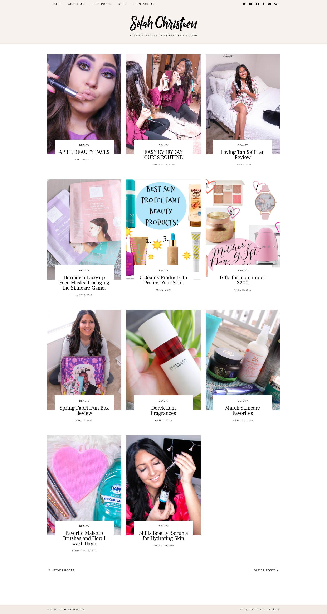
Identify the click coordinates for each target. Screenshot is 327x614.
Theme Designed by (260, 609)
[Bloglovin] (263, 4)
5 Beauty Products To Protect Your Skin (163, 280)
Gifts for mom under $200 (242, 280)
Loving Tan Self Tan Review (242, 155)
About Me (76, 4)
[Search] (276, 4)
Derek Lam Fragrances (163, 410)
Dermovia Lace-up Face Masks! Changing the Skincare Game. (84, 282)
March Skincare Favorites (242, 410)
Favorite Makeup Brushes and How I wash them (84, 538)
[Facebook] (257, 4)
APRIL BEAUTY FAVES (84, 152)
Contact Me (144, 4)
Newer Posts (61, 570)
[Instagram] (244, 4)
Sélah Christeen (163, 23)
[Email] (270, 4)
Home (56, 4)
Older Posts (266, 570)
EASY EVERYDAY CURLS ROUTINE (163, 155)
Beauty (84, 145)
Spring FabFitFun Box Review (84, 410)
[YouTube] (251, 4)
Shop (122, 4)
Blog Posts (101, 4)
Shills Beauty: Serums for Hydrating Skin (163, 536)
